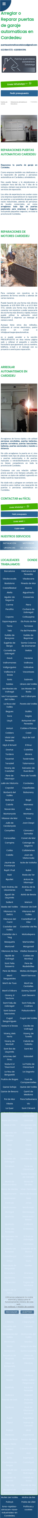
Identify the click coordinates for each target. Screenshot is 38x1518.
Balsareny (28, 792)
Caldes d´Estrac (28, 728)
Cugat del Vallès (28, 1018)
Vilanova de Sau (9, 951)
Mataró (28, 902)
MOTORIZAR (28, 543)
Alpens (28, 587)
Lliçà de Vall (28, 737)
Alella (9, 592)
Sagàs (28, 716)
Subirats (28, 679)
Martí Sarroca (28, 975)
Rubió (28, 870)
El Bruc (28, 745)
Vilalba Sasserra (28, 951)
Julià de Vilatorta (9, 783)
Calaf (28, 732)
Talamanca (28, 763)
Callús (9, 850)
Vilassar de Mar (10, 818)
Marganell (28, 946)
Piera (28, 604)
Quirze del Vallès (28, 1086)
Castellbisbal (9, 587)
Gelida (28, 650)
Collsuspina (28, 616)
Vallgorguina (9, 667)
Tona (28, 818)
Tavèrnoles (28, 758)
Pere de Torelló (28, 775)
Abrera (28, 754)
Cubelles (28, 749)
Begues (9, 711)
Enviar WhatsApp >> (19, 84)
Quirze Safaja (9, 1086)
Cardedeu (28, 783)
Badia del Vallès (9, 906)
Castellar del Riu (28, 926)
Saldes (9, 684)
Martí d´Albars (9, 990)
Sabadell (28, 1056)
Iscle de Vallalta (28, 862)
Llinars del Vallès (28, 684)
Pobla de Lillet (28, 1501)
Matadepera (28, 934)
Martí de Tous (10, 983)
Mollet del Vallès (9, 1497)
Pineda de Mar (28, 583)
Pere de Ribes (10, 970)
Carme (9, 604)
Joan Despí (28, 822)
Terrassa (28, 626)
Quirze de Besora (9, 1091)
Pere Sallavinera (28, 1099)
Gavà (9, 658)
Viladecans (28, 578)
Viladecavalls (9, 578)
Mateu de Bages (28, 970)
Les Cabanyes (28, 696)
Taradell (9, 763)
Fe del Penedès (28, 630)
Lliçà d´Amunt (10, 745)
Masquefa (9, 941)
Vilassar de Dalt (28, 906)
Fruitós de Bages (9, 1079)
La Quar (9, 1108)
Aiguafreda (28, 592)
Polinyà (9, 1501)
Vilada (9, 1103)
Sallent (9, 902)
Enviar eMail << (19, 521)
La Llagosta (28, 1071)
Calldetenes (28, 850)
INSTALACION (9, 543)
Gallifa (28, 711)
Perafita (9, 609)
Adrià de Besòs (28, 894)
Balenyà (9, 800)
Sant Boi (28, 1048)
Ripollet (9, 879)
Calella (9, 855)
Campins (9, 842)
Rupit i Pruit (9, 870)
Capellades (28, 787)
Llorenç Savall (28, 990)
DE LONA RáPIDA (28, 547)
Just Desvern (28, 995)
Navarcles (9, 809)
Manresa (28, 804)
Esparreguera (9, 621)
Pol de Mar (9, 1099)
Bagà (28, 800)
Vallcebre (28, 667)
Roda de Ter (28, 874)
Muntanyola (9, 813)
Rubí (9, 874)
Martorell (9, 946)
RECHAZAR (11, 1312)
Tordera (9, 754)
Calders (9, 732)
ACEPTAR (27, 1312)
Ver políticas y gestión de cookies (19, 1306)
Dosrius (9, 749)
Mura (28, 809)
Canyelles (9, 830)
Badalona (9, 583)
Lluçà (9, 720)
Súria (9, 679)
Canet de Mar (28, 838)
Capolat (9, 787)
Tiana (9, 626)
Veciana (28, 658)
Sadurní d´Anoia (9, 1025)
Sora (9, 716)
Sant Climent (28, 1108)
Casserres (28, 597)
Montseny (28, 813)
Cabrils (9, 804)
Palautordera (28, 1010)
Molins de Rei (28, 1497)
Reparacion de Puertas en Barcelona (19, 103)
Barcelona (9, 571)
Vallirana (28, 662)
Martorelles (28, 941)
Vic (28, 1103)
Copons (9, 616)
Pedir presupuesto (19, 93)
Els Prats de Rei (28, 621)
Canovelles (9, 838)
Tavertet (9, 758)
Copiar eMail (19, 528)
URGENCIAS (9, 547)
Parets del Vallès (28, 703)
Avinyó (9, 728)
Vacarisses (28, 671)
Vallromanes (9, 662)
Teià (9, 630)
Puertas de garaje (4, 103)
